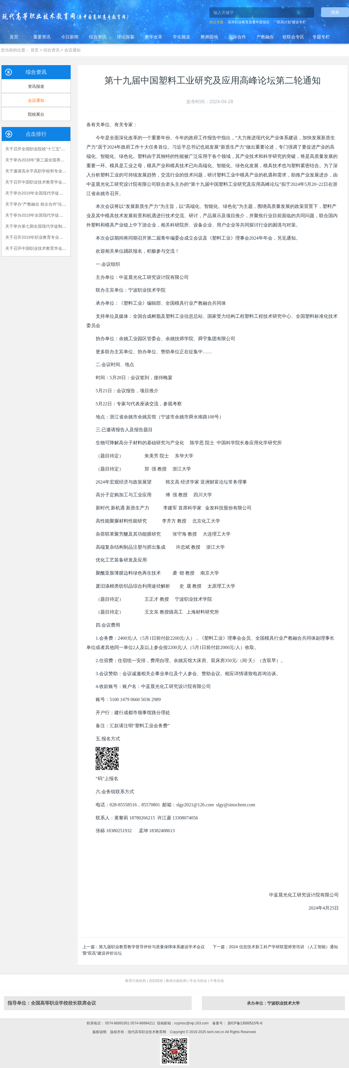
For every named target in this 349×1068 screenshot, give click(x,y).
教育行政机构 (135, 981)
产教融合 (265, 36)
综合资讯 (97, 36)
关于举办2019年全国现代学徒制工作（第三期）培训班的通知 (60, 215)
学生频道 (181, 36)
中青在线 (217, 981)
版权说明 (99, 1032)
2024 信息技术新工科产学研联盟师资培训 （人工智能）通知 (283, 946)
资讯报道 (36, 86)
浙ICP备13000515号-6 (244, 1023)
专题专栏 (321, 36)
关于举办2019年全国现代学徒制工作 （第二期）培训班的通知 (61, 193)
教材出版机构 (176, 981)
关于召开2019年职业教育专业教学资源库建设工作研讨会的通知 (62, 237)
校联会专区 (293, 36)
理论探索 (125, 36)
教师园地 (209, 36)
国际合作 (237, 36)
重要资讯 (42, 36)
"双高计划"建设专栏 (290, 22)
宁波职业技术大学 (283, 1003)
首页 (14, 36)
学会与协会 (198, 981)
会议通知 (72, 50)
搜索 (335, 12)
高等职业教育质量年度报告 (249, 22)
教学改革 (153, 36)
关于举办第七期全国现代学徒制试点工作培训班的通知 (54, 226)
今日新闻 (70, 36)
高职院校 (156, 981)
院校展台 (36, 114)
